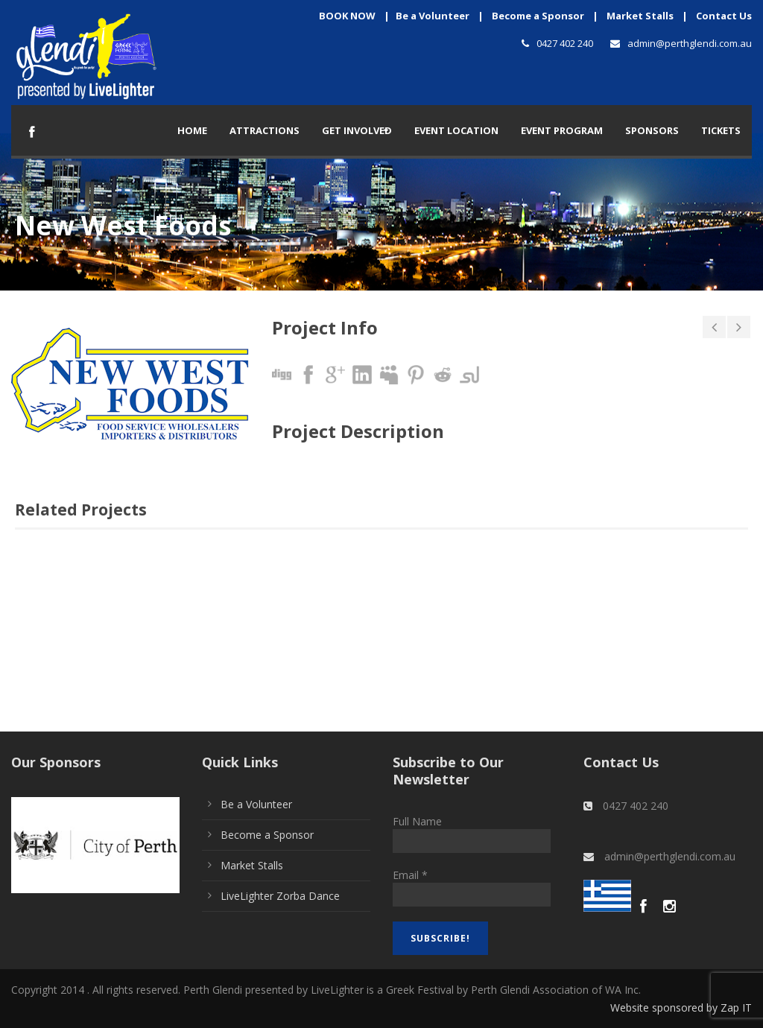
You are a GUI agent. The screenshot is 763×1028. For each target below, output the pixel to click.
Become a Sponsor (538, 15)
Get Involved (357, 130)
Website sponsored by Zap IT (681, 1007)
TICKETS (721, 130)
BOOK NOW (347, 15)
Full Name (417, 821)
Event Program (562, 130)
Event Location (456, 130)
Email (410, 875)
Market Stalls (640, 15)
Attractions (264, 130)
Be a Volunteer (432, 15)
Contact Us (724, 15)
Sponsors (652, 130)
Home (192, 130)
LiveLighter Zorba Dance (280, 896)
